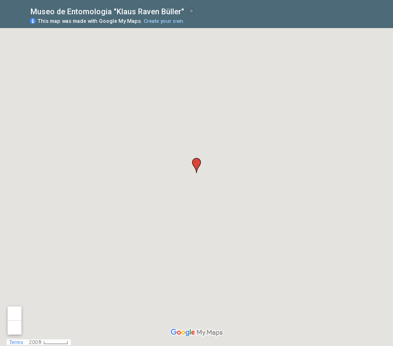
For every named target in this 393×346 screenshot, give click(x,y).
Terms (16, 342)
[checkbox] (191, 10)
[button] (196, 165)
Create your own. (164, 21)
